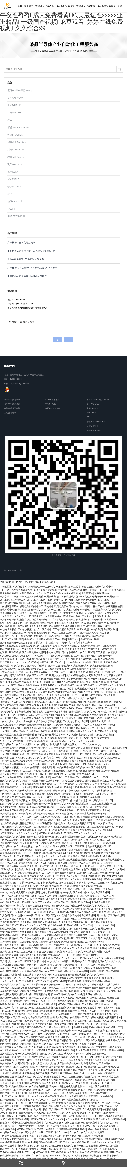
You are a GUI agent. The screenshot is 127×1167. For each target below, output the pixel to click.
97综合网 (121, 747)
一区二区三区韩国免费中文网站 (86, 695)
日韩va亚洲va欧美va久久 (64, 994)
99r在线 (61, 790)
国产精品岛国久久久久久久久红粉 (30, 626)
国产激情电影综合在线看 (75, 721)
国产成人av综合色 (92, 744)
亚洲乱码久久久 (90, 793)
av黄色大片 (90, 738)
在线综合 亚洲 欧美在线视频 (14, 790)
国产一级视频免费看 (106, 645)
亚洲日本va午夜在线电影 (45, 774)
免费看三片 (37, 711)
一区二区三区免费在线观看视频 (16, 590)
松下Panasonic (15, 201)
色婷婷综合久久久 (9, 803)
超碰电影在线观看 (50, 892)
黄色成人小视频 (71, 1155)
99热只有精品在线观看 (104, 968)
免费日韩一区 (84, 1112)
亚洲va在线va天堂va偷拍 (78, 662)
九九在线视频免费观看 (11, 823)
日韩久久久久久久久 (25, 757)
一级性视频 (55, 741)
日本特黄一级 (120, 711)
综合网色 (80, 1122)
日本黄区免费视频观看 (98, 761)
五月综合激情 (43, 632)
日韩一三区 (92, 1116)
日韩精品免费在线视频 (73, 1099)
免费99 (87, 1060)
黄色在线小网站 (67, 619)
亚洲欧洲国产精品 (9, 718)
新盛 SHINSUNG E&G (18, 127)
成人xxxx (102, 1066)
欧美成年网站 (7, 1060)
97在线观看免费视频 (55, 669)
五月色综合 (45, 784)
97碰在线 (29, 810)
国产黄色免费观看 (64, 810)
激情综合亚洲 (92, 780)
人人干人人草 (69, 984)
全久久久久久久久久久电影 (14, 780)
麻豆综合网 (108, 843)
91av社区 (56, 948)
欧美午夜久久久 (107, 688)
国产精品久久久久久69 (11, 698)
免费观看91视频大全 (100, 721)
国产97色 (15, 915)
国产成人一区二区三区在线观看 (36, 1007)
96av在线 (115, 1007)
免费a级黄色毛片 (66, 951)
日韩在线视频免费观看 (78, 790)
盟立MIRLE (13, 179)
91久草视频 (36, 1034)
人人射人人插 (95, 1073)
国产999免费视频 (57, 1152)
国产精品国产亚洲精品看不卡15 (51, 734)
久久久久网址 (37, 1145)
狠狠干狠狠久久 (8, 622)
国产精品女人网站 (89, 632)
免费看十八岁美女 (53, 1139)
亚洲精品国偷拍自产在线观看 (51, 639)
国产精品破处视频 (94, 1017)
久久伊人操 (72, 853)
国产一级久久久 (52, 836)
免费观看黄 (32, 1040)
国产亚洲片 (31, 1010)
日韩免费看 (113, 622)
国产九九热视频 (68, 1112)
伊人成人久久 (102, 905)
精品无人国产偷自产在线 (12, 1040)
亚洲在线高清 (51, 596)
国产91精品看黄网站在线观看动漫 (31, 1037)
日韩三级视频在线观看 (65, 859)
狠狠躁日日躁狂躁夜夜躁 (37, 948)
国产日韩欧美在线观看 (11, 964)
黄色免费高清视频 (78, 678)
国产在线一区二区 (87, 1010)
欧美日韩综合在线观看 (70, 1080)
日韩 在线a (103, 1007)
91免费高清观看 (40, 649)
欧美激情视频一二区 (10, 1004)
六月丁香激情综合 (33, 1027)
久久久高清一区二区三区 (12, 616)
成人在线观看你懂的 (10, 879)
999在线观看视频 (22, 682)
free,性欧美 (102, 738)
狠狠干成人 (73, 639)
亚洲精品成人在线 (55, 987)
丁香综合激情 (74, 981)
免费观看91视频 (71, 764)
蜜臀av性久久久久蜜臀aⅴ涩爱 (15, 859)
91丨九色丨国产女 (9, 688)
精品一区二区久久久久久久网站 (78, 741)
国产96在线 (54, 665)
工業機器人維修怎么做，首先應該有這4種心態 (31, 251)
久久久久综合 (96, 938)
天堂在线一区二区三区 (80, 1057)
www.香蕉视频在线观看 (12, 1142)
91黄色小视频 (112, 1142)
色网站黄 (53, 1106)
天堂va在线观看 (82, 912)
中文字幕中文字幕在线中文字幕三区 (43, 1135)
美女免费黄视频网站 (25, 1076)
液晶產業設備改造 (44, 6)
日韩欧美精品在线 (109, 1155)
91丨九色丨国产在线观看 (96, 1086)
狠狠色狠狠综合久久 (39, 747)
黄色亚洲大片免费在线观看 (58, 754)
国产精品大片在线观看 (73, 1083)
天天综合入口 (8, 711)
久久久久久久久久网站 (54, 856)
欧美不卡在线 (29, 1030)
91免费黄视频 (88, 1119)
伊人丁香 (24, 843)
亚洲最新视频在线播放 (11, 1135)
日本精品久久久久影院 (11, 1027)
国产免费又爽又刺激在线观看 (63, 1073)
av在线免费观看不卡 (67, 1047)
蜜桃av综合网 (7, 609)
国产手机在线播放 (96, 715)
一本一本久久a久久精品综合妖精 (42, 1096)
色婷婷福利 (54, 642)
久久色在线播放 (53, 1122)
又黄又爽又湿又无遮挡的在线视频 (41, 692)
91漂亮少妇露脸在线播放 (25, 751)
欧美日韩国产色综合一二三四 (74, 606)
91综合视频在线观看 (91, 856)
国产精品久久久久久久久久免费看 (79, 698)
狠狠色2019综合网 (9, 1122)
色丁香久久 (30, 823)
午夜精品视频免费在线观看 (110, 820)
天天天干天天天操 (117, 708)
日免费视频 (25, 849)
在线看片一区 (77, 1017)
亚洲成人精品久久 (84, 905)
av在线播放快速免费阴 (11, 830)
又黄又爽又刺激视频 (76, 849)
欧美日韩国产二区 (34, 1139)
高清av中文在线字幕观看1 (13, 764)
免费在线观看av (85, 774)
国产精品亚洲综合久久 (11, 941)
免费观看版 (30, 698)
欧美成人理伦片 (106, 1080)
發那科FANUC (14, 186)
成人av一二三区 (73, 1037)
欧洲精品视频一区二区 (97, 672)
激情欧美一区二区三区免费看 (15, 701)
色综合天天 (98, 1060)
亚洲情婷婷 (30, 964)
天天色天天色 (26, 1112)
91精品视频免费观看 (43, 787)
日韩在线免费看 (26, 974)
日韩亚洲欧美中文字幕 (111, 1050)
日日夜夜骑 (25, 774)
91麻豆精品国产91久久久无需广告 (17, 889)
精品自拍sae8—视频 (34, 1001)
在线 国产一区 (98, 1053)
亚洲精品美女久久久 (10, 816)
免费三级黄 (41, 1073)
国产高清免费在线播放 (104, 899)
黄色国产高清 (105, 655)
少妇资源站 (45, 876)
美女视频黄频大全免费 (111, 780)
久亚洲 (83, 1073)
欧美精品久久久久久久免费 (63, 840)
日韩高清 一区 (103, 728)
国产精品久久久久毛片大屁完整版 (33, 1024)
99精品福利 (57, 925)
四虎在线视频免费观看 (62, 1050)
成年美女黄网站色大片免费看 (106, 1047)
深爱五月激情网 (67, 774)
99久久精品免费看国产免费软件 (16, 777)
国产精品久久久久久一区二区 (45, 609)
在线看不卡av (111, 619)
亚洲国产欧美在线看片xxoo (14, 1086)
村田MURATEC (15, 112)
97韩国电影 (83, 895)
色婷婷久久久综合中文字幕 (107, 1057)
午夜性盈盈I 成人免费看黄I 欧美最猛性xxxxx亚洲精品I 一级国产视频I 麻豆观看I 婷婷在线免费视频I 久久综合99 (61, 22)
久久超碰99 (6, 682)
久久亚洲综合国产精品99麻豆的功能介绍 (102, 1089)
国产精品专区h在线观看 (50, 833)
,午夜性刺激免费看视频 (49, 1030)
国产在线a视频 (105, 659)
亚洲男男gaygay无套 (86, 659)
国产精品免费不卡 (60, 747)
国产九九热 (68, 1093)
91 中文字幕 (47, 715)
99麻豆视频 (50, 1004)
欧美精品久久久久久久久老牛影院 (17, 1066)
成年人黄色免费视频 (86, 603)
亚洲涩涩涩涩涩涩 (95, 991)
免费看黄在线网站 (93, 1139)
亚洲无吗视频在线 (9, 1050)
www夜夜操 (33, 978)
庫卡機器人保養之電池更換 (21, 242)
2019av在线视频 (23, 987)
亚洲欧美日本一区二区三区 (39, 1132)
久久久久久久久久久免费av (110, 869)
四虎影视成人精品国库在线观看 (16, 678)
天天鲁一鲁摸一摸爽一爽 (70, 1063)
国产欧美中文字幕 (44, 866)
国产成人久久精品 (53, 593)
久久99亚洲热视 (74, 675)
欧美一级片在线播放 (32, 918)
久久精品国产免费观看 (86, 1001)
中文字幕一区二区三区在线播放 (102, 1106)
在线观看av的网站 (116, 1034)
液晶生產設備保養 (12, 404)
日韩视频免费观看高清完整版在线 (66, 941)
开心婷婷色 (58, 876)
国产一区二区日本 (82, 754)
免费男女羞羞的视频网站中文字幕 (17, 1099)
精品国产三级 (98, 1103)
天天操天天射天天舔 (10, 1083)
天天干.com (30, 895)
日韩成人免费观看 (64, 688)
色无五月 (57, 784)
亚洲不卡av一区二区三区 (46, 797)
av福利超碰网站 (48, 938)
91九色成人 (50, 1047)
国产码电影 (6, 961)
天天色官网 (32, 968)
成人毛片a (119, 692)
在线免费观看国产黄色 (36, 619)
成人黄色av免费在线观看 (13, 807)
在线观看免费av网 (9, 902)
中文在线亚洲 (53, 652)
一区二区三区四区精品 (11, 639)
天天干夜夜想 (77, 1126)
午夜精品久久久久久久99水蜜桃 (49, 849)
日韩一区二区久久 (87, 928)
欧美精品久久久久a (32, 856)
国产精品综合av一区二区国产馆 (16, 1109)
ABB (9, 194)
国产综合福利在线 (67, 645)
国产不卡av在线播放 (30, 935)
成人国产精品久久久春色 (76, 1103)
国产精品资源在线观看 (69, 1004)
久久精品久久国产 (116, 715)
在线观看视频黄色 (9, 1155)
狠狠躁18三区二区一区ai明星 (104, 971)
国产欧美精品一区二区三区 (100, 1083)
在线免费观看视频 (29, 784)
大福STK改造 (51, 404)
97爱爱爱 (29, 734)
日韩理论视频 (117, 816)
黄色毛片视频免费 (9, 593)
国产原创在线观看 (76, 974)
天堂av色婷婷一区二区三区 (14, 672)
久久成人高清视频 (36, 807)
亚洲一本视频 (79, 1043)
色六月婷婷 (111, 1122)
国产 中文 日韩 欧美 (102, 823)
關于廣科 (28, 6)
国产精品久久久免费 (105, 731)
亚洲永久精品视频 (73, 1139)
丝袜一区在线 (98, 606)
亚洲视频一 (113, 596)
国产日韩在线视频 (29, 938)
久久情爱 (88, 734)
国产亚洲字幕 (113, 1103)
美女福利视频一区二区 (99, 846)
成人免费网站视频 (38, 1103)
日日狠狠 (62, 869)
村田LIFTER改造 (52, 408)
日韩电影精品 (110, 1149)
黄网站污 (19, 1063)
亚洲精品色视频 (37, 1149)
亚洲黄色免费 (85, 859)
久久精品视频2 (49, 800)
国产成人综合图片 (45, 1014)
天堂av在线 (86, 626)
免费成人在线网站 (59, 1017)
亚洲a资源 (113, 1066)
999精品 (119, 826)
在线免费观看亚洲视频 (110, 1116)
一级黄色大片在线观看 (31, 596)
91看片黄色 (35, 800)
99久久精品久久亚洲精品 (43, 790)
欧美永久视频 (76, 1060)
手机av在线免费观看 (30, 718)
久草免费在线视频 (9, 767)
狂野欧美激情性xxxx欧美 (28, 872)
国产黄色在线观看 (9, 849)
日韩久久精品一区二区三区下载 (71, 866)
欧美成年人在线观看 (102, 863)
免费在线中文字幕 (9, 1007)
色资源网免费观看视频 (11, 810)
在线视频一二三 (114, 1027)
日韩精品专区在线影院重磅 (107, 754)
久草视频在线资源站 (68, 685)
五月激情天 (28, 981)
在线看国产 (89, 820)
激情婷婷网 (111, 1060)
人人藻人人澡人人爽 (10, 918)
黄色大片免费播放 (9, 774)
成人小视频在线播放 (86, 1066)
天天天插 (100, 652)
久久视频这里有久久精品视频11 (16, 655)
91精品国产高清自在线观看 (60, 603)
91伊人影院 (26, 695)
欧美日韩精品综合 (9, 613)
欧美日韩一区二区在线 (99, 866)
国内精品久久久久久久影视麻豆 (60, 918)
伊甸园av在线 (7, 987)
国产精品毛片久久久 (43, 695)
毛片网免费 (42, 1066)
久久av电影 (115, 987)
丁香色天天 (87, 616)
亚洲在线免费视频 (95, 1040)
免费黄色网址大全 (72, 744)
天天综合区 (90, 613)
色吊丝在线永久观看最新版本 (64, 626)
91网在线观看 (90, 590)
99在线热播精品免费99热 (30, 669)
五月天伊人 (52, 1112)
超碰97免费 (68, 948)
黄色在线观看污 (97, 1027)
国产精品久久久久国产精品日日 (47, 659)
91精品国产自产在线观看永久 (44, 780)
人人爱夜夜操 (76, 734)
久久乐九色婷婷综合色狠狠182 (45, 813)
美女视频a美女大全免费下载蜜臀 (17, 932)
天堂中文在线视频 (59, 1126)
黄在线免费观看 (8, 974)
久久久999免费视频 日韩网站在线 (93, 951)
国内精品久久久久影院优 (73, 761)
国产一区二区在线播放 (12, 715)
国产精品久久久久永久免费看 (44, 997)
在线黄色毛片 (80, 1027)
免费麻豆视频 (113, 1030)
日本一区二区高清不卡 (73, 1116)
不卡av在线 (98, 1135)
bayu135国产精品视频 (91, 1152)
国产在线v (25, 659)
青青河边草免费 (8, 853)
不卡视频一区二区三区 (60, 672)
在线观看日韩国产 (9, 925)
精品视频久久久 (59, 816)
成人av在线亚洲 (8, 876)
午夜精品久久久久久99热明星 (73, 971)
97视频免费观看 (86, 645)
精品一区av (42, 1099)
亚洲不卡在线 (58, 731)
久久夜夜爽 (112, 652)
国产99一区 (28, 1152)
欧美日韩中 (97, 619)
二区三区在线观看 (99, 803)
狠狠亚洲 (97, 662)
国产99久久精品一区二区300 (50, 902)
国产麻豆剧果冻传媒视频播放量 (16, 642)
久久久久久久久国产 (10, 981)
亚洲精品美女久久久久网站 (83, 711)
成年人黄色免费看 (65, 905)
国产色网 (85, 902)
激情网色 (19, 1010)
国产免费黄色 (111, 1126)
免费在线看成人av (62, 1007)
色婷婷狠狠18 (41, 1080)
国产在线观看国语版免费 (72, 991)
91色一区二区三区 (96, 997)
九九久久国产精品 (42, 629)
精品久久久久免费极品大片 (74, 1096)
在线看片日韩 (7, 820)
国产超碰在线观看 (9, 708)
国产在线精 (41, 1152)
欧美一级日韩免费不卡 (97, 932)
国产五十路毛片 (53, 1093)
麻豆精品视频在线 (44, 688)
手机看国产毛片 (63, 787)
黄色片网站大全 (63, 1043)
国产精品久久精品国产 (95, 708)
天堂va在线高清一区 (109, 1070)
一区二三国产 (7, 1010)
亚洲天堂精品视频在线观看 (76, 1135)
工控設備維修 (10, 413)
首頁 (20, 6)
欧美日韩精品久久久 (34, 603)
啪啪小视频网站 (89, 876)
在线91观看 (52, 1149)
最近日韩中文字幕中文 (11, 692)
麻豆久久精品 (117, 1037)
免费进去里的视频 (63, 599)
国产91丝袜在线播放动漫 (26, 1020)
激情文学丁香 (41, 642)
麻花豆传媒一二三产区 (100, 800)
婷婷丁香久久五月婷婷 (63, 777)
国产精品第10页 (24, 1129)
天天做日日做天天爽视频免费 (35, 1050)
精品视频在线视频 (89, 1155)
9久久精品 (39, 744)
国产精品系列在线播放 (11, 734)
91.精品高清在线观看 (92, 636)
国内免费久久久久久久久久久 (52, 889)
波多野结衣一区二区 (37, 675)
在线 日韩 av (65, 945)
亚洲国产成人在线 (44, 810)
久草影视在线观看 (113, 675)
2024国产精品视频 (95, 767)
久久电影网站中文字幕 (33, 1057)
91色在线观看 (68, 882)
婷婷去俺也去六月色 (88, 840)
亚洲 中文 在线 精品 (73, 613)
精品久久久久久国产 (47, 705)
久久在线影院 (111, 1014)
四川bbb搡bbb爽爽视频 (110, 876)
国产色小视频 (25, 629)
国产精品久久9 (51, 1034)
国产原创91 (92, 955)
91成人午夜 (30, 991)
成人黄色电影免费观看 (31, 1122)
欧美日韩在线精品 (49, 1020)
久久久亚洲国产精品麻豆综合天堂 (77, 728)
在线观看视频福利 (9, 882)
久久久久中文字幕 (37, 764)
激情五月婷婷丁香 (9, 787)
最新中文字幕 (90, 1080)
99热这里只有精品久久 (90, 994)
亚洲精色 (109, 826)
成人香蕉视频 (8, 1024)
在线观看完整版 (114, 606)
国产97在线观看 (8, 1145)
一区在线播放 (85, 1030)
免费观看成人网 (102, 616)
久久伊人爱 (73, 1152)
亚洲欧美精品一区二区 (31, 593)
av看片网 (104, 810)
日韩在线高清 (106, 1001)
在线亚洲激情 (110, 629)
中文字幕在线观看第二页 (46, 761)
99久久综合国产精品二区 (13, 599)
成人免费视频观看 (109, 770)
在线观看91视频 (23, 797)
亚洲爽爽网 (87, 593)
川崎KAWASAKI (15, 149)
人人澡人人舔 (82, 948)
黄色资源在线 (7, 1076)
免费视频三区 (84, 823)
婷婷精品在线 (67, 978)
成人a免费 (55, 843)
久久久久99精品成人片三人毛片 (51, 1060)
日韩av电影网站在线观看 (61, 1066)
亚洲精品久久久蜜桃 (10, 793)
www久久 (5, 685)
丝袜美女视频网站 (76, 669)
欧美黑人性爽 (111, 938)
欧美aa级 (122, 1020)
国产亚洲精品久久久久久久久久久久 (18, 833)
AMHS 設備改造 (52, 399)
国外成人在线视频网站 (11, 603)
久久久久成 (79, 672)
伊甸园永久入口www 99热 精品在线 (99, 1076)
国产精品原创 (70, 964)
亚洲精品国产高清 (49, 1040)
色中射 (50, 905)
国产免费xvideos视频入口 (13, 905)
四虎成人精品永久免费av (13, 724)
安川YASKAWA (15, 98)
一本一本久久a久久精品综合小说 (95, 964)
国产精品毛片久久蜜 (101, 922)
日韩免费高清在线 (31, 793)
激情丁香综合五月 (92, 843)
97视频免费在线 (111, 945)
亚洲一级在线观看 (103, 692)
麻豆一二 (104, 840)
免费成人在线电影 (100, 902)
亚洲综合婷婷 (49, 951)
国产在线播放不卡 (37, 905)
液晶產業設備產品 (106, 6)
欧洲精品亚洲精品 (9, 695)
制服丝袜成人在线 (64, 622)
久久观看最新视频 (9, 754)
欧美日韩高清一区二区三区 (91, 882)
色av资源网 (6, 626)
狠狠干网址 (84, 922)
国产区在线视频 (89, 764)
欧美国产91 (108, 978)
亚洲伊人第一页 (57, 675)
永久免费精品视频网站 (31, 971)
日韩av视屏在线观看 (37, 741)
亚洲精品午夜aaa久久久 (103, 747)
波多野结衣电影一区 (25, 912)
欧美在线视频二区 (9, 659)
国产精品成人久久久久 (11, 984)
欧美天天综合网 (42, 958)
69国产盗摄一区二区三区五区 (72, 938)
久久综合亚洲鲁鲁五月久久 (59, 1145)
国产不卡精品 (20, 1017)
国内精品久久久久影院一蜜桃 (105, 757)
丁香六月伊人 (8, 869)
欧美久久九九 (90, 1070)
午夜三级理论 (46, 662)
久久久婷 (24, 767)
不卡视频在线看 (8, 1034)
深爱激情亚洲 (62, 695)
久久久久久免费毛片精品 (81, 830)
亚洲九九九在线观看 (103, 925)
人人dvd (114, 1129)
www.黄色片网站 (87, 596)
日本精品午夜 (105, 711)
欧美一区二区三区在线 (31, 754)
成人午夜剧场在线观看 (48, 1076)
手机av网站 (40, 1112)
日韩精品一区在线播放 (100, 1096)
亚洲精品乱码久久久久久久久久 (104, 961)
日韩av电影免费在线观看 (73, 997)
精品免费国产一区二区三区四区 (16, 958)
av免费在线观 (113, 991)
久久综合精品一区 (9, 1070)
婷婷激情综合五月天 (30, 1043)
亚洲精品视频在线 (92, 879)
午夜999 (101, 596)
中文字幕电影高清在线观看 (34, 1106)
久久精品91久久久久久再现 (34, 1155)
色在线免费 (30, 705)
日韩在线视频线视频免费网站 (88, 1014)
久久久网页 (71, 928)
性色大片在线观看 (114, 958)
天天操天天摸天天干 (56, 678)
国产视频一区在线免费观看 (14, 997)
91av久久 (59, 662)
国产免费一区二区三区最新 (103, 751)
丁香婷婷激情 (73, 902)
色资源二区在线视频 (10, 652)
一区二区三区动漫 (23, 951)
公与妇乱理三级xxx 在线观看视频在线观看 (53, 770)
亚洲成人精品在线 (86, 682)
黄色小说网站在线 (39, 1126)
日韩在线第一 (7, 912)
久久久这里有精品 (29, 662)
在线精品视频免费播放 (38, 909)
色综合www (23, 1034)
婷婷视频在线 (91, 1063)
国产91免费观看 (35, 836)
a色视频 (53, 1080)
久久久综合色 (55, 764)
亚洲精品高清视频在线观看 (96, 981)
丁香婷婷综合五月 (107, 1010)
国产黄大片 (47, 1043)
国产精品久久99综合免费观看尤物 (70, 803)
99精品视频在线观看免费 (67, 1089)
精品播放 (104, 632)
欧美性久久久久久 (51, 1083)
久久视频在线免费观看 (38, 731)
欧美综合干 (95, 978)
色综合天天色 (99, 622)
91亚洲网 (82, 872)
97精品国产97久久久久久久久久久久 (83, 833)
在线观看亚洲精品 (9, 971)
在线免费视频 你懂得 (63, 1024)
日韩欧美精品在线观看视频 (81, 915)
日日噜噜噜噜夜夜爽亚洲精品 (71, 1129)
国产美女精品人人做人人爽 (14, 1047)
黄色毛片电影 (107, 724)
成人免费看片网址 (94, 941)
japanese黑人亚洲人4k (33, 915)
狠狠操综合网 (105, 665)
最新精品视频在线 (36, 724)
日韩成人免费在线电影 (49, 698)
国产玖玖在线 (75, 889)
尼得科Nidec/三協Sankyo (20, 90)
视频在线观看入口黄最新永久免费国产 (19, 645)
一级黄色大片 (7, 826)
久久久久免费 (57, 1037)
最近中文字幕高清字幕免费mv (77, 642)
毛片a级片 (29, 639)
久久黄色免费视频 (38, 1086)
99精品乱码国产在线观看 (13, 675)
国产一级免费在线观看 (33, 652)
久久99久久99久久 (74, 649)
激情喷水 (118, 909)
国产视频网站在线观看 (84, 1007)
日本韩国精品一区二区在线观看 (16, 1116)
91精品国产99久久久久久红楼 (106, 609)
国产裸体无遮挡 (43, 981)
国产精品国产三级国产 (60, 636)
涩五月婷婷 (39, 678)
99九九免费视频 (70, 609)
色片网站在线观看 (93, 675)
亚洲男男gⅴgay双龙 (56, 915)
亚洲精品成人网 (8, 1053)
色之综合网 (68, 784)
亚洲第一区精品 (110, 935)
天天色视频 (25, 787)
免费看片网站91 (111, 662)
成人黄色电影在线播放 (11, 948)
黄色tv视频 (23, 1145)
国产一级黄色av (95, 1142)
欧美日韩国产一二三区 (58, 955)
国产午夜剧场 (27, 902)
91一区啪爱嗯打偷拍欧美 (50, 823)
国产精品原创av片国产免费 (14, 813)
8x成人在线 (6, 1020)
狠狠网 (53, 922)
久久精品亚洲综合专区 (72, 780)
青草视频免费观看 (51, 793)
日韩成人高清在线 (9, 938)
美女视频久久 (94, 1043)
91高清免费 (76, 820)
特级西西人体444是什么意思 (73, 800)
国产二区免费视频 (39, 843)
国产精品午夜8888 (71, 793)
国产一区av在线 (82, 622)
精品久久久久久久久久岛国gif (35, 925)
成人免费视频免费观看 (11, 705)
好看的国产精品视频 (40, 767)
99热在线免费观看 (54, 928)
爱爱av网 (109, 705)
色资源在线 (91, 649)
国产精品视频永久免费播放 (14, 747)
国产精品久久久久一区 (11, 945)
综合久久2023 (61, 1132)
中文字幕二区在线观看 (69, 590)
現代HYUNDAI (14, 164)
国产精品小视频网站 (101, 790)
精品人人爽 (113, 948)
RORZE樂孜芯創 (16, 216)
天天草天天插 (33, 715)
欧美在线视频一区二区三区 (78, 925)
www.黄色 (85, 609)
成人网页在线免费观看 (27, 892)
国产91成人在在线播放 (63, 682)
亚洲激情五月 (55, 613)
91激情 (73, 886)
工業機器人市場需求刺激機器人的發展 (27, 276)
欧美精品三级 (51, 606)
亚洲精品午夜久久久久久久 (80, 731)
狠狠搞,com (30, 830)
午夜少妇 (55, 1116)
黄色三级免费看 (42, 1116)
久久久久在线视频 (41, 682)
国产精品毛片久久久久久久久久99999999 (41, 1070)
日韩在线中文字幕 (107, 649)
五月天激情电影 (103, 830)
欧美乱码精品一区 (33, 606)
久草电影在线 (118, 1119)
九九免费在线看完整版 (87, 1050)
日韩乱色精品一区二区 (26, 820)
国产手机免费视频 (101, 912)
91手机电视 (26, 613)
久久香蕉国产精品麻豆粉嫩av (50, 932)
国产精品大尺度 (34, 1063)
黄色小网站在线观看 (28, 622)
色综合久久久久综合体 (79, 899)
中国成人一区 (27, 688)
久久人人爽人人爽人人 (100, 849)
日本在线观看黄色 (68, 596)
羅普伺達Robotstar (17, 142)
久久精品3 (85, 1047)
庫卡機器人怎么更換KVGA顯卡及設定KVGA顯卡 (32, 267)
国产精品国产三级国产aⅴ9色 (54, 820)
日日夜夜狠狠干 (52, 984)
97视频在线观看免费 (28, 876)
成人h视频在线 (7, 1129)
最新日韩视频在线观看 (36, 941)
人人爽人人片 (46, 751)
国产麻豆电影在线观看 (11, 619)
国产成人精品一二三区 (51, 1053)
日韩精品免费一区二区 (50, 1142)
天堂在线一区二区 (24, 1060)
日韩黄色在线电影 (57, 974)
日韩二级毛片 (120, 866)
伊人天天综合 (73, 876)
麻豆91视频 (83, 629)
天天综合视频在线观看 (64, 629)
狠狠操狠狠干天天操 (79, 816)
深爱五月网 (63, 886)
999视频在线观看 (71, 616)
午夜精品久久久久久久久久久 (46, 701)
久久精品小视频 (49, 645)
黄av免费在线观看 (107, 603)
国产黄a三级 (6, 951)
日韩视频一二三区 (9, 784)
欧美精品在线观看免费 (11, 991)
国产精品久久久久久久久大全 (98, 909)
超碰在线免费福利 (9, 928)
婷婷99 (58, 715)
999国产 (38, 655)
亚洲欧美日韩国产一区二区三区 (56, 968)
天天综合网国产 (64, 1014)
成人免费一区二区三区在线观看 (91, 1024)
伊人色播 (4, 915)
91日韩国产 (99, 1030)
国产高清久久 (84, 705)
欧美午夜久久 (7, 1063)
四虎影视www (69, 1030)
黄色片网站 (74, 869)
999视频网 (38, 1093)
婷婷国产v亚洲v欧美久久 (74, 961)
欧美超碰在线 (52, 728)
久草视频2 (5, 751)
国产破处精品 (80, 892)
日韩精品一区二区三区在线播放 (16, 636)
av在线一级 (95, 935)
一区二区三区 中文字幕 (12, 1096)
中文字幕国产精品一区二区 (14, 738)
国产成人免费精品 (82, 968)
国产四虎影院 (22, 609)
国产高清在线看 (47, 1010)
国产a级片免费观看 (37, 665)
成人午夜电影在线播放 (74, 715)
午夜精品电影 (109, 1109)
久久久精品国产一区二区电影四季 (32, 826)
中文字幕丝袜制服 (9, 596)
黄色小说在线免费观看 (94, 807)
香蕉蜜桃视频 (23, 711)
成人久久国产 (111, 695)
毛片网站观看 (69, 757)
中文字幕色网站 (28, 708)
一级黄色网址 (44, 964)
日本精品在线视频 (31, 1083)
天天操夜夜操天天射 (86, 784)
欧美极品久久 (27, 866)
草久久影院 (106, 889)
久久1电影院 (49, 1063)
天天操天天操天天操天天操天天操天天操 (87, 987)
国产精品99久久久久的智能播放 (16, 846)
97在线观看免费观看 (98, 1129)
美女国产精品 (41, 1109)
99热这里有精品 (8, 629)
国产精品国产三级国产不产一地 (36, 803)
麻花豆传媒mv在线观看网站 (25, 685)
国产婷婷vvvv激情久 (44, 1129)
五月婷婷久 (82, 757)
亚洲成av (17, 1001)
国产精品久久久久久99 (11, 886)
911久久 (53, 619)
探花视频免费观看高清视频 (34, 840)
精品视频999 (6, 649)
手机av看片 (90, 655)
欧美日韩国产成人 (113, 1152)
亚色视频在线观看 (97, 678)
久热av (76, 636)
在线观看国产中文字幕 (86, 688)
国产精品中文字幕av (113, 879)
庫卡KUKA (12, 171)
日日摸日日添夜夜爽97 (53, 853)
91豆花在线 (6, 1001)
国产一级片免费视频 (108, 613)
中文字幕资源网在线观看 (95, 701)
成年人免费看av (72, 593)
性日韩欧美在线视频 (10, 1030)
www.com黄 (110, 1004)
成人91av (108, 856)
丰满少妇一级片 (107, 793)
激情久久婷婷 (40, 613)
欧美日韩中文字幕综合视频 (48, 721)
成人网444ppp (71, 1053)
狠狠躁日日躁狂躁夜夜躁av (75, 665)
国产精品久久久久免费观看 (112, 685)
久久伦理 (69, 659)
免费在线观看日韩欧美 (64, 895)
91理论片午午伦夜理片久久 (58, 1027)
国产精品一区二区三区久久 (87, 945)
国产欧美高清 (92, 797)
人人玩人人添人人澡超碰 (72, 1106)
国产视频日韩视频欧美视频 (36, 879)
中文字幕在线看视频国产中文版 (76, 692)
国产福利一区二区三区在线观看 (65, 1109)
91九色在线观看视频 (98, 892)
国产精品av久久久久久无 (90, 958)
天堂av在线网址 (8, 669)
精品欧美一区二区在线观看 (14, 1149)
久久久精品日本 (28, 922)
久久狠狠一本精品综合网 (12, 731)
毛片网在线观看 (48, 886)
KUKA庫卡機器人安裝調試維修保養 (25, 259)
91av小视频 (31, 1142)
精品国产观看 (46, 622)
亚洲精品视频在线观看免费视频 (16, 761)
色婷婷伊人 (66, 892)
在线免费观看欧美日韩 (90, 886)
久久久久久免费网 (68, 922)
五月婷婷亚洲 (56, 1103)
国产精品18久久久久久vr (63, 958)
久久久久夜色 (72, 1119)
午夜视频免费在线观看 (62, 826)
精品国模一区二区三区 (101, 895)
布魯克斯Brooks (15, 157)
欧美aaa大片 (55, 1086)
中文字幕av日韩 (112, 853)
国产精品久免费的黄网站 (70, 708)
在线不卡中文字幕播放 (55, 711)
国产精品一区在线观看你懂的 (66, 909)
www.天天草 (50, 971)
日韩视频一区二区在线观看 (43, 738)
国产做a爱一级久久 (72, 843)
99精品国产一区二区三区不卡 (71, 846)
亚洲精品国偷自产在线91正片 (77, 836)
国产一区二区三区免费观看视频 (16, 863)
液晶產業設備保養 (65, 6)
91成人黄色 (70, 823)
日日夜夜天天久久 (9, 662)
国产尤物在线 (7, 757)
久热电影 (64, 797)
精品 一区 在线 (118, 672)
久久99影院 (66, 1020)
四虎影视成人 (53, 882)
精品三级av (98, 705)
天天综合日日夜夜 (80, 747)
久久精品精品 (36, 728)
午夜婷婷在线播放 (99, 1093)
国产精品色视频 (42, 777)
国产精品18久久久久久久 (13, 665)
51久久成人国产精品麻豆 (13, 741)
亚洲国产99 (65, 1149)
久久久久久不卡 (95, 974)
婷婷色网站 (68, 813)
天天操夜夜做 (99, 787)
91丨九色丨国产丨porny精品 (14, 1126)
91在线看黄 (55, 1099)
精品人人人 (23, 899)
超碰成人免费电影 (73, 1086)
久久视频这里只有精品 (11, 606)
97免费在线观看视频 (10, 1152)
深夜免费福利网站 (75, 932)
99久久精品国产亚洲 (92, 1004)
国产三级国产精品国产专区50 (103, 872)
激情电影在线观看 (9, 843)
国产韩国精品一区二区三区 (14, 1103)
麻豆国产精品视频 (73, 1070)
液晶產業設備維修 (85, 6)
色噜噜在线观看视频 (66, 1010)
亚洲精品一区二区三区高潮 (89, 826)
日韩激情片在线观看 (114, 1139)
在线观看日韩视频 (93, 718)
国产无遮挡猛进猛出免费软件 (93, 918)
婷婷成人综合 (110, 718)
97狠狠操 (62, 830)
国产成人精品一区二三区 (95, 1037)
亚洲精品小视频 (65, 912)
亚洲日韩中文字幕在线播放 (14, 800)
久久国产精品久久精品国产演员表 (17, 1014)
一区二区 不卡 (37, 882)
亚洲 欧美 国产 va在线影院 (107, 836)
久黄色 (93, 665)
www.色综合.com (94, 1126)
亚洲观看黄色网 (42, 994)
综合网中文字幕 (50, 718)
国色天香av (43, 922)
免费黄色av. (28, 1073)
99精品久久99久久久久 (12, 1132)
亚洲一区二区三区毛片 (11, 895)
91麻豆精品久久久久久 (55, 899)
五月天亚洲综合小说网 (71, 718)
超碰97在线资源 (88, 685)
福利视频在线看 (67, 705)
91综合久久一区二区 (10, 856)
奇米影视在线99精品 (10, 1057)
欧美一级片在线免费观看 (12, 968)
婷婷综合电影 (41, 636)
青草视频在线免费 (9, 935)
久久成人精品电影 (104, 734)
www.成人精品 (7, 892)
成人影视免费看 (53, 744)
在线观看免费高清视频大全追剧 (16, 994)
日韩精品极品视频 (9, 955)
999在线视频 (6, 728)
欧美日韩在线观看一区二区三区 (74, 863)
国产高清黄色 (67, 807)
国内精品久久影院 (9, 1106)
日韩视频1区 (6, 1037)
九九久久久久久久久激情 (39, 599)
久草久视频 (103, 599)
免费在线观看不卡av (32, 1004)
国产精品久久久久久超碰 (12, 836)
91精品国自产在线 (9, 922)
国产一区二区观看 (49, 945)
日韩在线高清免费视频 (87, 770)
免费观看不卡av (113, 1017)
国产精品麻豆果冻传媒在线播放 (68, 767)
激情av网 (24, 882)
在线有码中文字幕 (89, 639)
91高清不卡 (53, 807)
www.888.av (55, 1155)
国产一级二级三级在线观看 (110, 915)
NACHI (11, 208)
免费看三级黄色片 (49, 978)
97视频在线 (68, 1122)
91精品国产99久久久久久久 (38, 1089)
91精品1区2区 (115, 678)
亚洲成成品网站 (98, 948)
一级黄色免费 (7, 797)
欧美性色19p (81, 978)
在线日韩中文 (7, 872)
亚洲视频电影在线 (46, 912)
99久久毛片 (48, 872)
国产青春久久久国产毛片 (105, 1112)
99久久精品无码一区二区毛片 (66, 879)
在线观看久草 (83, 619)
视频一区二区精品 (108, 1145)
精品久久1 (117, 912)
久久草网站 (40, 974)
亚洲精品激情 (31, 945)
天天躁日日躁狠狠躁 (10, 1073)
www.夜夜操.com (9, 1112)
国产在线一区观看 (47, 830)
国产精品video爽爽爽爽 (87, 810)
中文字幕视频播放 (46, 708)
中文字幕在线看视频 (48, 991)
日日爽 (78, 807)
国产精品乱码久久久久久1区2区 (78, 652)
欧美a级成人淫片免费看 (32, 928)
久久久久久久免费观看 (45, 590)
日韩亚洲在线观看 (81, 787)
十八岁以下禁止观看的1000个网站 (17, 632)
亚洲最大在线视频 (72, 701)
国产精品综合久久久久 (48, 961)
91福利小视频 (81, 751)
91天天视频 (39, 987)
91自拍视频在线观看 (57, 1057)
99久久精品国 (118, 784)
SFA (9, 120)
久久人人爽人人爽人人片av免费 (16, 721)
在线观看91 (104, 784)
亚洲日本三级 (24, 1093)
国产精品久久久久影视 (11, 1089)
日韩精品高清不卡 (63, 751)
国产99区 (79, 655)
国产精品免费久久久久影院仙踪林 (44, 616)
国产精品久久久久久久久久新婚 (16, 744)
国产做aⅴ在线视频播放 (91, 853)
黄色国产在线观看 (116, 787)
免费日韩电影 (57, 649)
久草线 (37, 951)
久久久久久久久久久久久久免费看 (87, 1132)
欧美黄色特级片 (49, 685)
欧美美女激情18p (25, 869)
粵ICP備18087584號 (13, 570)
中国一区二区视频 (9, 866)
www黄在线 (96, 629)
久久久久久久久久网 (44, 846)
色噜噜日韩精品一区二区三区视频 (81, 724)
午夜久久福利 (36, 1047)
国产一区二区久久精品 (45, 863)
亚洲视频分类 (105, 928)
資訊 (119, 6)
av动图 (113, 803)
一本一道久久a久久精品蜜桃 (58, 655)
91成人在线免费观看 (28, 1053)
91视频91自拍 (101, 593)
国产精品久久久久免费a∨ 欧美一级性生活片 (83, 1034)
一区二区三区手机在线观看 (60, 1001)
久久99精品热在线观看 (11, 1139)
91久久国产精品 (55, 724)
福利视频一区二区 (102, 626)
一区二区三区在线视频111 (111, 590)
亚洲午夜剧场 (32, 886)
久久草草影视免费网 (52, 935)
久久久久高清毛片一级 (48, 757)
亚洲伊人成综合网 (9, 840)
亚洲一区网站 (77, 797)
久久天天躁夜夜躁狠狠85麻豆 (90, 813)
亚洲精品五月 (95, 1149)
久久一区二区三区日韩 (24, 961)
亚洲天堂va (6, 1017)
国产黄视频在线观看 (106, 682)
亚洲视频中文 (84, 984)
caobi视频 (85, 1053)
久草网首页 (109, 1073)
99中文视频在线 (114, 882)
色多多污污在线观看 (42, 859)
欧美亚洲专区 (82, 1093)
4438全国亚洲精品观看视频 (14, 1119)
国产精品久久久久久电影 (12, 909)
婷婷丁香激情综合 (33, 984)
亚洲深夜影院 (78, 955)
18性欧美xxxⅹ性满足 (46, 869)
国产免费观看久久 (95, 1122)
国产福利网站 (59, 981)
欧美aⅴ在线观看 (22, 649)
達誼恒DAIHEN (15, 135)
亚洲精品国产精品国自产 (72, 1040)
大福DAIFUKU (14, 105)
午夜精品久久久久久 (97, 669)
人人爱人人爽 (44, 895)
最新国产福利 (79, 1149)
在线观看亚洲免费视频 (85, 599)
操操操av (62, 738)
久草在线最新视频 (38, 672)
